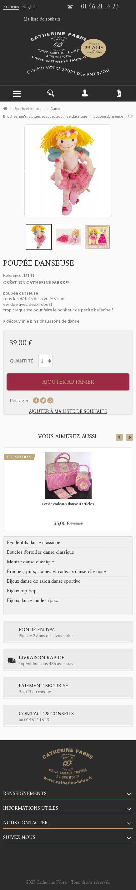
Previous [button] (119, 437)
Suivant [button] (110, 171)
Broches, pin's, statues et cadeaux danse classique (56, 571)
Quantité (21, 360)
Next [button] (129, 437)
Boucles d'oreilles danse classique (40, 552)
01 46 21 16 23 (100, 6)
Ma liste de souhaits (42, 19)
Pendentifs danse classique (33, 542)
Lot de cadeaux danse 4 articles (68, 503)
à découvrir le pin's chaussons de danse (41, 321)
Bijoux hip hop (22, 591)
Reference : (13, 275)
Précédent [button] (25, 171)
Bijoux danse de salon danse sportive (44, 581)
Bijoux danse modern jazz (32, 600)
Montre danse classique (30, 562)
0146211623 (36, 719)
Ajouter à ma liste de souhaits (68, 411)
